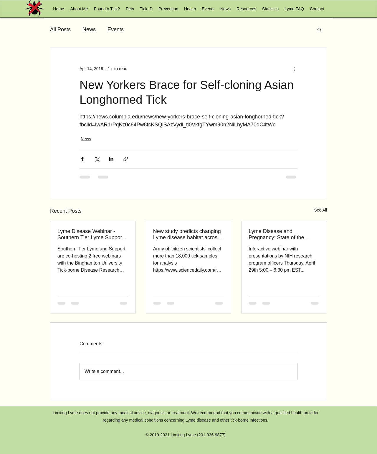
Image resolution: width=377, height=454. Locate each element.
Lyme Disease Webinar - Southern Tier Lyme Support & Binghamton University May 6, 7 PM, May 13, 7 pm (92, 234)
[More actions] (293, 68)
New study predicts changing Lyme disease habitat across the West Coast (187, 234)
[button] (130, 8)
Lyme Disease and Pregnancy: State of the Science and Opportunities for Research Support (283, 234)
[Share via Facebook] (82, 159)
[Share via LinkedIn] (111, 159)
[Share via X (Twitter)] (97, 159)
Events (116, 29)
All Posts (60, 29)
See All (320, 210)
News (89, 29)
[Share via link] (125, 159)
